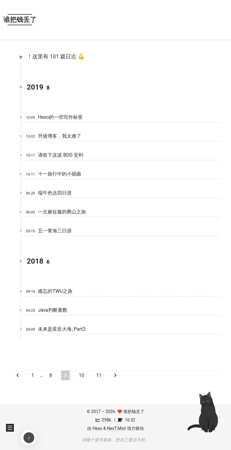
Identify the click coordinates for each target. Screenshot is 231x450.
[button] (223, 19)
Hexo (97, 428)
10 (81, 375)
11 (99, 375)
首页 (175, 19)
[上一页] (17, 375)
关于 (201, 19)
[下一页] (115, 375)
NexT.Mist (116, 428)
